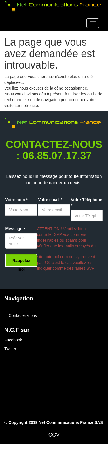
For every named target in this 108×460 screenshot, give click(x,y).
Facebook (13, 340)
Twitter (10, 348)
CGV (54, 435)
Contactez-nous (23, 315)
